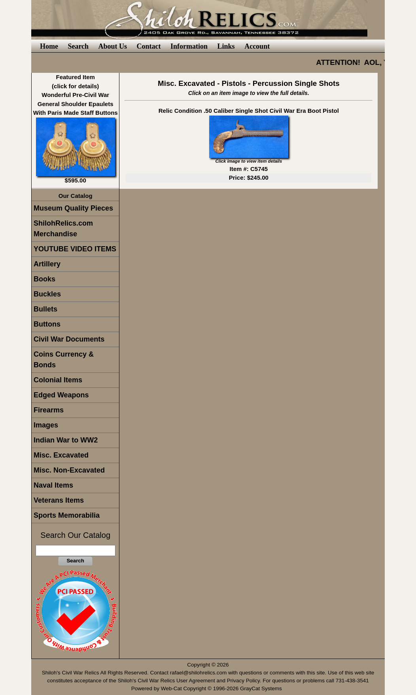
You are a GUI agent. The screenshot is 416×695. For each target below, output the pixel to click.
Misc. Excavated (61, 455)
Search (78, 46)
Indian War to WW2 (66, 440)
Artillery (47, 264)
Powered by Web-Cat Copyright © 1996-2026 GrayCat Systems (208, 688)
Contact (149, 46)
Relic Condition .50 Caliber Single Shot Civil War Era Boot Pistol (249, 110)
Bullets (45, 309)
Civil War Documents (69, 339)
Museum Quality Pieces (73, 208)
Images (46, 425)
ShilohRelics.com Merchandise (63, 228)
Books (44, 279)
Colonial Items (58, 380)
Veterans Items (59, 500)
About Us (112, 46)
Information (189, 46)
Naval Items (53, 485)
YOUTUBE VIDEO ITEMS (75, 249)
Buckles (47, 294)
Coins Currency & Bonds (64, 359)
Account (257, 46)
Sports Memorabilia (67, 515)
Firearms (49, 410)
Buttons (47, 324)
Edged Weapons (61, 395)
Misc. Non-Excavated (69, 470)
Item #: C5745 (248, 168)
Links (226, 46)
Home (49, 46)
